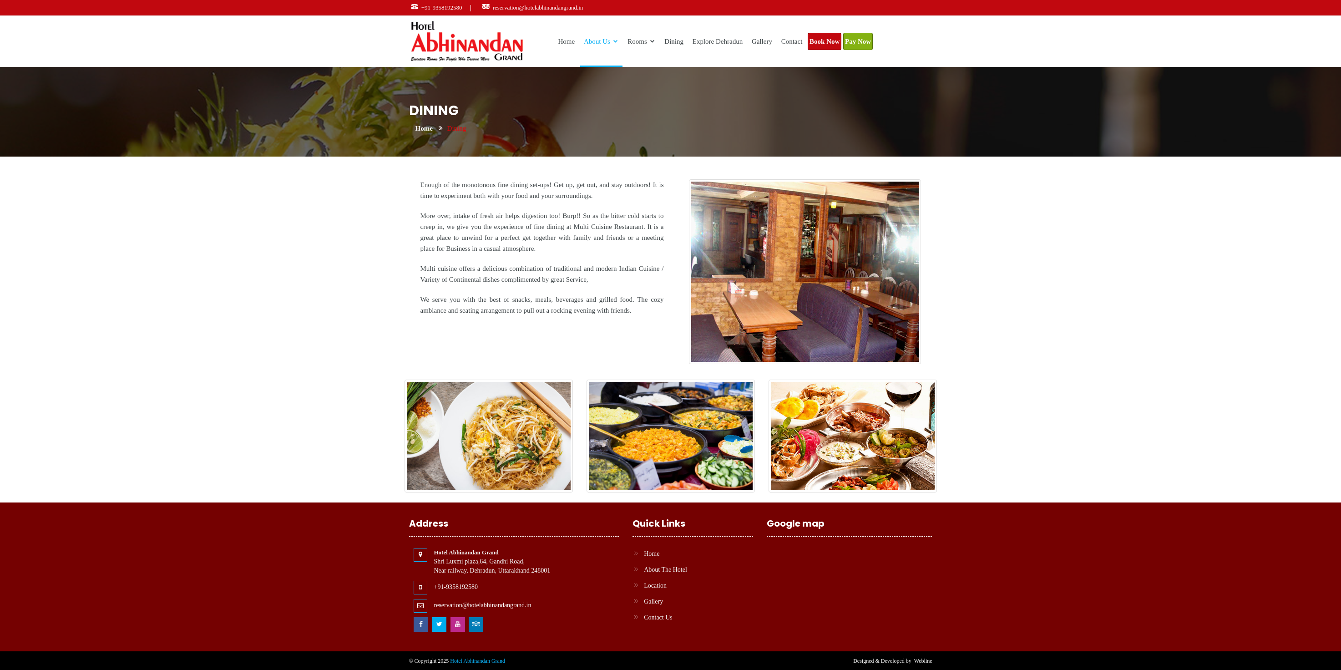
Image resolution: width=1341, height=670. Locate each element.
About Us (601, 41)
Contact (792, 41)
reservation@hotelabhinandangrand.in (538, 7)
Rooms (641, 41)
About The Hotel (665, 569)
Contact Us (658, 617)
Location (655, 585)
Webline (923, 661)
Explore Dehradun (718, 41)
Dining (673, 41)
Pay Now (858, 41)
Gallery (762, 41)
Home (566, 41)
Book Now (825, 41)
